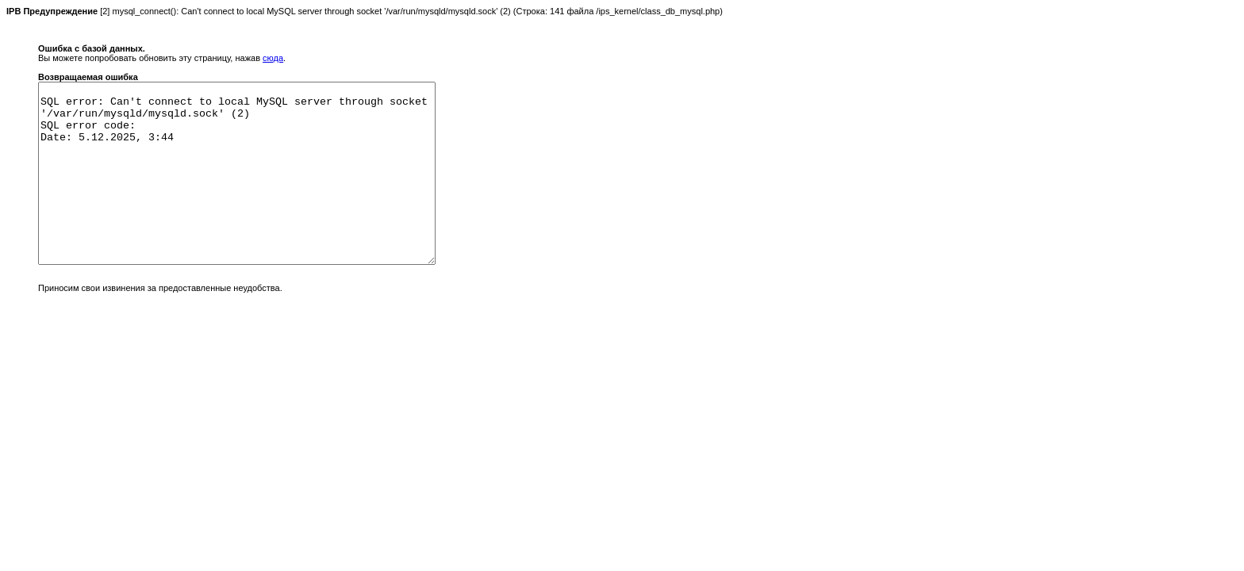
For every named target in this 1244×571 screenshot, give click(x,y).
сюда (273, 58)
